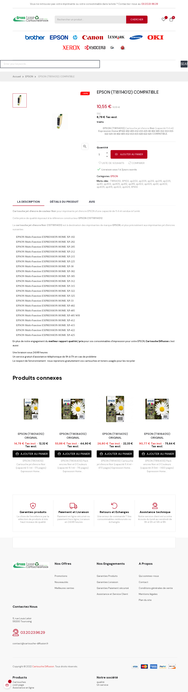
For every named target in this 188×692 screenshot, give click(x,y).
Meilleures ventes (64, 588)
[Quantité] (101, 154)
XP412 (134, 186)
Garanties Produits (107, 576)
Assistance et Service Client (112, 594)
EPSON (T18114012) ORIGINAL (115, 436)
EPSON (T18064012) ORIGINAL (73, 436)
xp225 (166, 181)
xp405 (101, 186)
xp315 (131, 183)
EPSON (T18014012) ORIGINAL (31, 436)
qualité (100, 682)
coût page (18, 684)
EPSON (114, 176)
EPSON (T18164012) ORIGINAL (157, 436)
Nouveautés (61, 582)
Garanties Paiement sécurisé (113, 588)
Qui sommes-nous (149, 576)
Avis (92, 202)
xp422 (117, 186)
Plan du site (145, 600)
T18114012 (115, 181)
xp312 (124, 183)
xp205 (142, 181)
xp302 (107, 183)
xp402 (163, 183)
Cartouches (19, 682)
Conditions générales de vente (156, 588)
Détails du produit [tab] (64, 202)
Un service (102, 684)
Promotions (61, 576)
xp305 (116, 183)
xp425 (126, 186)
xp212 (151, 181)
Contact (143, 582)
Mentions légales (148, 594)
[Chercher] (50, 64)
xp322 (139, 183)
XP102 (125, 181)
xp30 (100, 183)
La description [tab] (28, 202)
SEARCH (184, 64)
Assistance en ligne (23, 687)
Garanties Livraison (107, 582)
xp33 (155, 183)
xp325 (148, 183)
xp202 (134, 181)
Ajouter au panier (129, 154)
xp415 (109, 186)
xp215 (158, 181)
